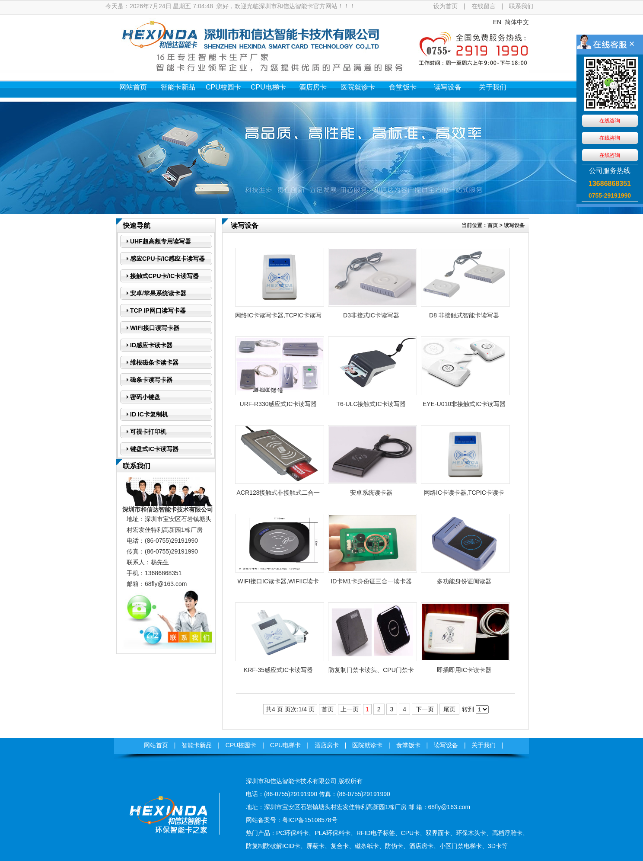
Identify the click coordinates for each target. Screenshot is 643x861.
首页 (492, 225)
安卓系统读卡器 (371, 492)
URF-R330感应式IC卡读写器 (278, 403)
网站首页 (133, 87)
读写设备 (448, 87)
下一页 (425, 709)
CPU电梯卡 (268, 87)
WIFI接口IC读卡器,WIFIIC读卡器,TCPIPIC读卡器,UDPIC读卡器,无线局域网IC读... (278, 584)
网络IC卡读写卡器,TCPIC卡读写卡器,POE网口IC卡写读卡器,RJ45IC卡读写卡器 (278, 318)
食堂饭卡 (403, 87)
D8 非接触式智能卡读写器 (464, 315)
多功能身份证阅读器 (464, 581)
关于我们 (492, 87)
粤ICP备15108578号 (309, 819)
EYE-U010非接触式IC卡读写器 (464, 403)
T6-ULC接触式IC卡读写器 (371, 403)
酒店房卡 (313, 87)
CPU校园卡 (223, 87)
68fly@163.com (166, 583)
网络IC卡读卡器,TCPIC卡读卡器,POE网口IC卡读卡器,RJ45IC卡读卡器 (464, 495)
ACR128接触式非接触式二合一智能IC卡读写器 (278, 495)
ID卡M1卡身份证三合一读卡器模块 (371, 584)
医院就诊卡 (358, 87)
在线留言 (483, 6)
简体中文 (517, 22)
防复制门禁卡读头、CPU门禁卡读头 (371, 672)
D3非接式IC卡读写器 (371, 315)
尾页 (449, 709)
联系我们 (521, 6)
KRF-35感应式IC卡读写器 (278, 669)
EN (497, 22)
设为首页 (445, 6)
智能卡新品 (178, 87)
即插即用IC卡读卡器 (464, 669)
